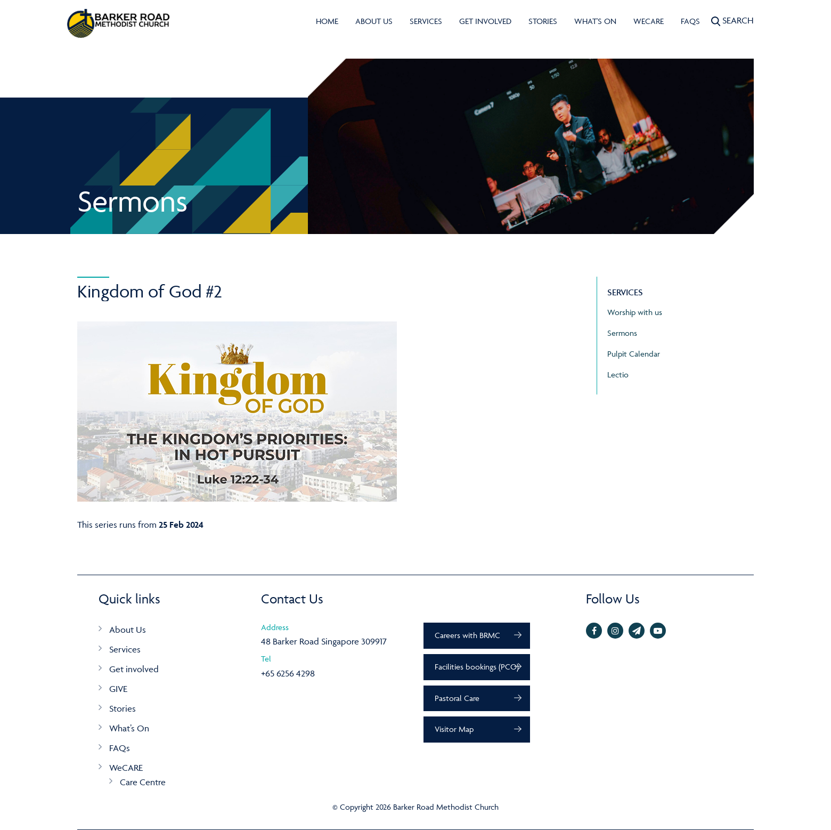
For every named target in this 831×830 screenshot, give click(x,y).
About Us (374, 21)
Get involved (485, 21)
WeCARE (648, 21)
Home (327, 21)
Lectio (618, 374)
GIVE (118, 688)
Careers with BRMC (467, 635)
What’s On (129, 728)
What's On (595, 21)
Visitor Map (454, 729)
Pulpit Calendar (633, 354)
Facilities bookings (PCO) (477, 667)
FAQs (690, 21)
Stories (542, 21)
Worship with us (634, 312)
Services (426, 21)
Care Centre (143, 782)
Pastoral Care (457, 698)
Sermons (622, 333)
